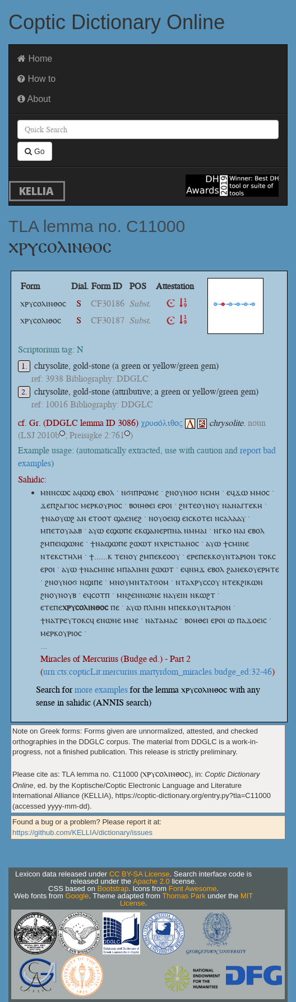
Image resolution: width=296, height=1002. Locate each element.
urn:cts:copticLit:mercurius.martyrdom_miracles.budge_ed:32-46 (157, 672)
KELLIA (36, 191)
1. (24, 366)
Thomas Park (183, 896)
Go (35, 151)
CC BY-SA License (139, 874)
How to (36, 79)
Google (77, 896)
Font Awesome (193, 888)
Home (34, 58)
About (33, 99)
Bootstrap (113, 888)
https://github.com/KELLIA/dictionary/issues (82, 832)
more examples (101, 689)
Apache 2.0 (151, 881)
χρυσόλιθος (168, 423)
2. (24, 392)
